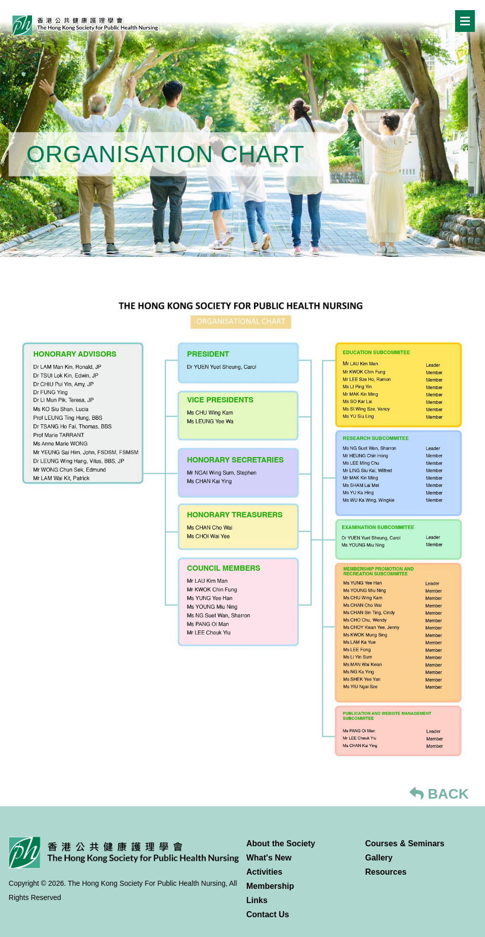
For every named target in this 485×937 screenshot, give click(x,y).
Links (257, 900)
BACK (439, 794)
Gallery (378, 857)
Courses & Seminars (404, 843)
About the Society (280, 843)
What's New (268, 857)
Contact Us (267, 914)
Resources (385, 872)
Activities (264, 872)
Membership (270, 886)
